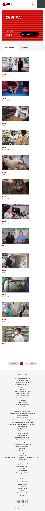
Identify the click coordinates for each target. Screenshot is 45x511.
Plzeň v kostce (22, 409)
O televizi (23, 486)
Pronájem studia (22, 493)
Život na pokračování (22, 473)
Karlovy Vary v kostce (22, 396)
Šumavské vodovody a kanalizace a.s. (22, 451)
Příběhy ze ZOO (22, 431)
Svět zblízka (22, 448)
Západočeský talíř (22, 464)
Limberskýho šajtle (22, 404)
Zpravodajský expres (22, 466)
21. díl (9, 35)
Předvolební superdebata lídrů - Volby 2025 (22, 424)
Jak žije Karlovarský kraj (22, 391)
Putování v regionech (22, 433)
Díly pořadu (10, 48)
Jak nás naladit (22, 488)
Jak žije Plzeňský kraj (22, 393)
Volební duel (22, 455)
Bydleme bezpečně (22, 380)
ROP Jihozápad (22, 435)
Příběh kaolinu (22, 426)
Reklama (22, 491)
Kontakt (22, 495)
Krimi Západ (22, 400)
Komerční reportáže (22, 398)
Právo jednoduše (22, 415)
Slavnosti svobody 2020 (22, 446)
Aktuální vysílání (22, 482)
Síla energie (22, 442)
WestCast (22, 459)
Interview (23, 389)
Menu (41, 4)
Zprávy (22, 468)
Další (32, 363)
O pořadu (25, 48)
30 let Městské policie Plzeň (22, 378)
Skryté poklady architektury (23, 444)
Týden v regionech (22, 453)
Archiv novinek (22, 484)
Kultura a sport (22, 402)
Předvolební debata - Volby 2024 (22, 422)
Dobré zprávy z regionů (22, 382)
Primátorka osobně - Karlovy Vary (22, 420)
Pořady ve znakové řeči (22, 411)
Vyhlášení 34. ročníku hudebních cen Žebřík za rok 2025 (22, 457)
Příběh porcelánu (22, 429)
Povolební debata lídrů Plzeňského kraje (23, 413)
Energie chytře (22, 387)
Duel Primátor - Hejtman (22, 385)
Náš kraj (22, 407)
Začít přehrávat (27, 34)
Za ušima (22, 462)
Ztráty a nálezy (22, 470)
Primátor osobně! (22, 418)
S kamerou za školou (22, 440)
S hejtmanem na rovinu (22, 437)
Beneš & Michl (26, 508)
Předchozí (14, 363)
